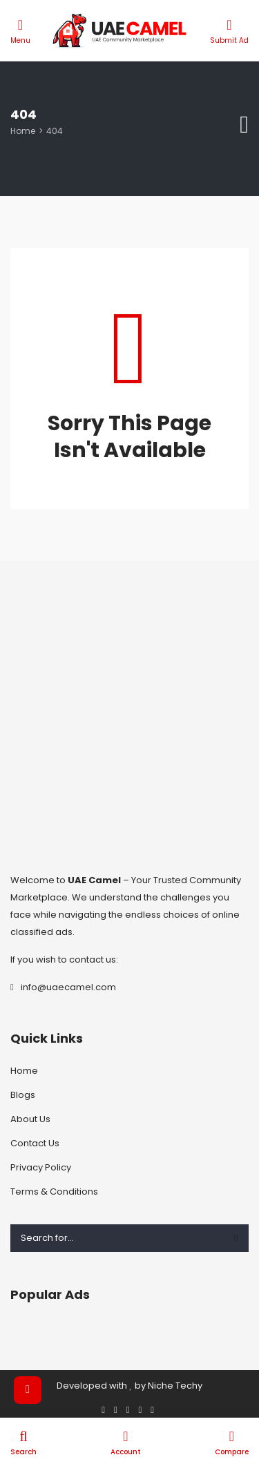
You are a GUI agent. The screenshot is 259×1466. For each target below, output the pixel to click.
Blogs (22, 1094)
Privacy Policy (40, 1167)
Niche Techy (175, 1385)
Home (22, 131)
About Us (30, 1119)
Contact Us (34, 1143)
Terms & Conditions (54, 1191)
